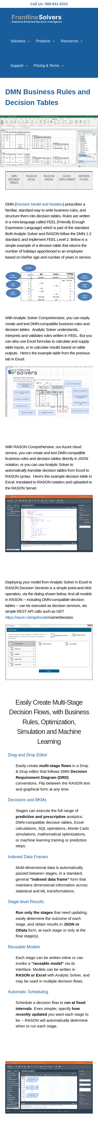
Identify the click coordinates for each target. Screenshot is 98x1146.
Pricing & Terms (46, 65)
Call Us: (37, 4)
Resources (69, 41)
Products (43, 41)
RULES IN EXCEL (31, 177)
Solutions (18, 41)
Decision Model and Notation (39, 204)
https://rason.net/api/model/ (27, 617)
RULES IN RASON (49, 177)
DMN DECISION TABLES (14, 179)
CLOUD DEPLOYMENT (67, 177)
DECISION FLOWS (84, 177)
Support (16, 65)
